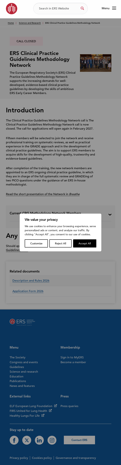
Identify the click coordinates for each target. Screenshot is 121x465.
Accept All (85, 243)
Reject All (60, 243)
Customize (36, 243)
